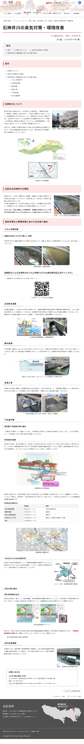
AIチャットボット (70, 3)
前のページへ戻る (58, 701)
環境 (36, 22)
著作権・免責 (60, 736)
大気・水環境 (52, 22)
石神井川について (21, 51)
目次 (9, 51)
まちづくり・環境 (28, 22)
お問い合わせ (8, 736)
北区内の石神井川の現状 (40, 51)
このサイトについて (42, 736)
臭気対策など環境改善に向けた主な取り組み (22, 54)
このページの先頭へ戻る (72, 696)
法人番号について (33, 721)
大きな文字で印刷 (70, 41)
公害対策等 (43, 22)
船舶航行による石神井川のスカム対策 (25, 280)
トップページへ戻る (75, 701)
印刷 (58, 41)
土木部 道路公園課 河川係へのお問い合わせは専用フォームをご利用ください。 (39, 688)
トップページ (17, 22)
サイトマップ (24, 736)
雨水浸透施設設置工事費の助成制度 (19, 641)
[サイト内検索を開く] (79, 3)
